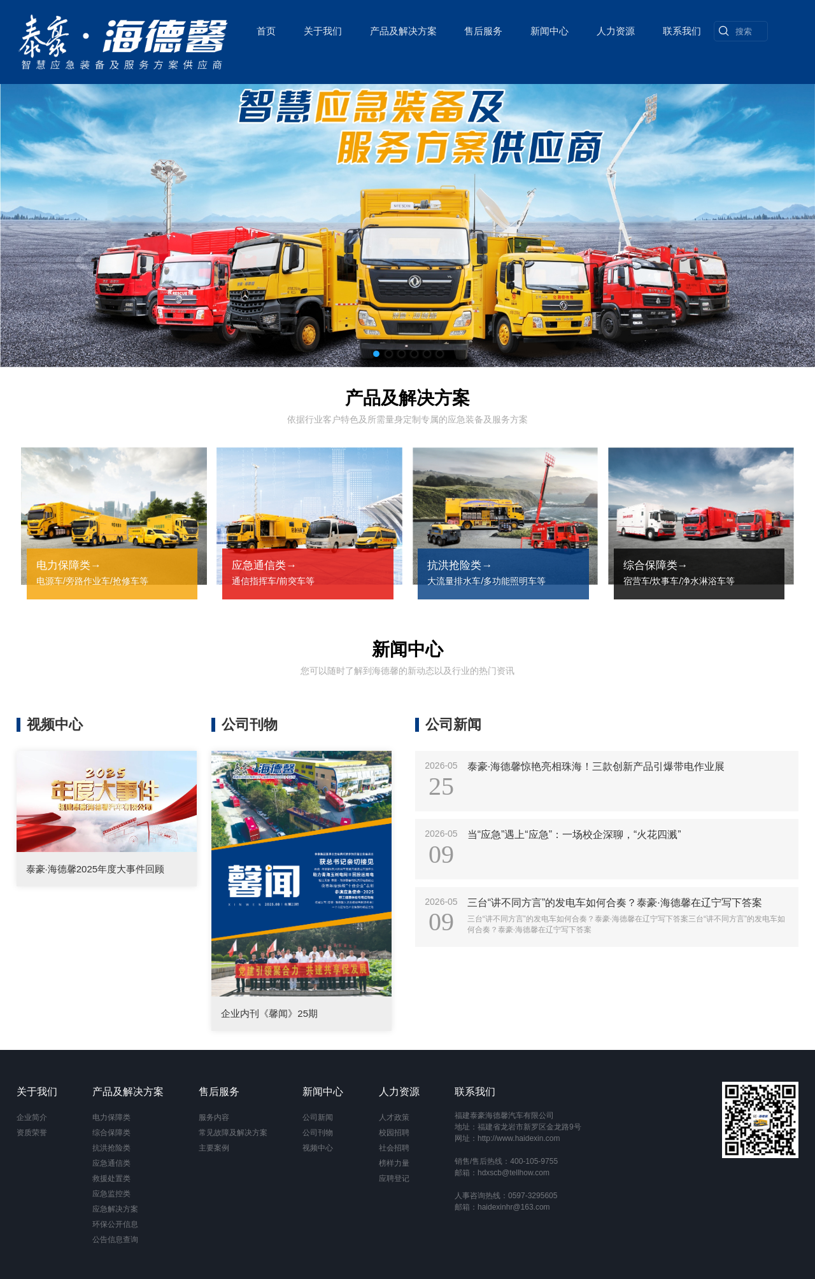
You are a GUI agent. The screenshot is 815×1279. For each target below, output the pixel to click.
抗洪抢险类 (111, 1147)
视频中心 (317, 1147)
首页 (265, 29)
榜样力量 (394, 1163)
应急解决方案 (115, 1209)
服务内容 (214, 1117)
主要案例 (214, 1147)
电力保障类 (111, 1117)
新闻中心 (549, 29)
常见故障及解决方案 (233, 1132)
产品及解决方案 (402, 29)
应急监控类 (111, 1193)
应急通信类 (111, 1163)
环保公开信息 (115, 1224)
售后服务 (483, 29)
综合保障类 (111, 1132)
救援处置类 (111, 1178)
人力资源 (615, 29)
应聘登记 (394, 1178)
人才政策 (394, 1117)
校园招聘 (394, 1132)
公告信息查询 (115, 1239)
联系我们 (681, 29)
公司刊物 (317, 1132)
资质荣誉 (32, 1132)
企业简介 (32, 1117)
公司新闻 (317, 1117)
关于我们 (322, 29)
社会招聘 (394, 1147)
